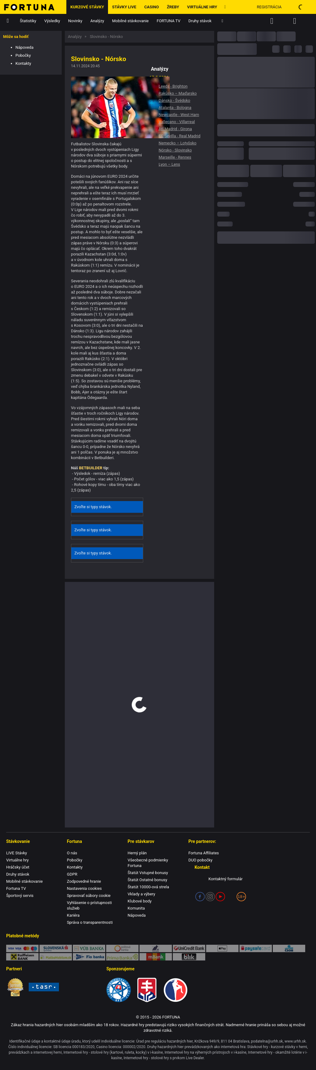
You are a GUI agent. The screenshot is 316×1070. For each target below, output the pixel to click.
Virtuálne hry (202, 7)
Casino (151, 7)
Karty (22, 948)
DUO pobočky (200, 860)
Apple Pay (222, 948)
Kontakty (23, 63)
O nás (72, 853)
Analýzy (97, 21)
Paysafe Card (255, 948)
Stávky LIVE (124, 7)
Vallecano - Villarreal (177, 121)
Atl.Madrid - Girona (175, 128)
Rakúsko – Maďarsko (178, 93)
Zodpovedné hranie (84, 881)
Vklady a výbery (141, 894)
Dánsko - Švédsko (174, 100)
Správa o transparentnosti (90, 922)
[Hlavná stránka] (33, 7)
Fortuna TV (16, 888)
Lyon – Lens (169, 164)
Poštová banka (122, 948)
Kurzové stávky (87, 7)
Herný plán (137, 853)
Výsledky (52, 21)
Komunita (136, 908)
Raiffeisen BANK (22, 956)
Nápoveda (24, 47)
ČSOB (289, 948)
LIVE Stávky (16, 853)
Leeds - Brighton (173, 86)
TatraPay (155, 948)
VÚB (89, 948)
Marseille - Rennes (175, 157)
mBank (155, 956)
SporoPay (56, 948)
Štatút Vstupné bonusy (148, 872)
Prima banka (122, 956)
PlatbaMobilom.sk (56, 956)
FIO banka (89, 956)
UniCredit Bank (189, 948)
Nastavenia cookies (84, 888)
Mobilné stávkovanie (130, 21)
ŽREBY (173, 7)
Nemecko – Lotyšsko (178, 143)
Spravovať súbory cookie (88, 895)
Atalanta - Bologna (175, 107)
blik (189, 956)
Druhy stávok (200, 21)
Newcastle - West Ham (179, 114)
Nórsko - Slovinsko (175, 150)
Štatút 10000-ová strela (148, 887)
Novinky (75, 21)
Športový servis (20, 895)
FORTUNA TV (169, 21)
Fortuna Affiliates (203, 853)
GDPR (72, 874)
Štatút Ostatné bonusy (147, 879)
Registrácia (269, 7)
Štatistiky (28, 21)
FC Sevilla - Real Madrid (179, 136)
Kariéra (73, 915)
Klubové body (140, 901)
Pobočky (23, 55)
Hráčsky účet (17, 867)
